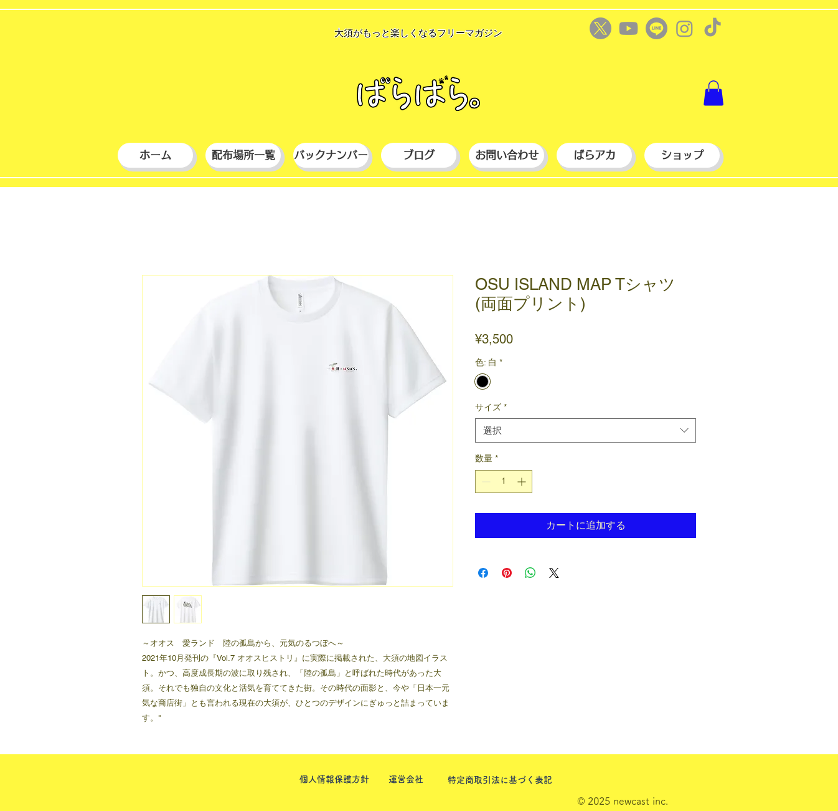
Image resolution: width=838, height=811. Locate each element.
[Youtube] (628, 28)
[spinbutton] (503, 481)
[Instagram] (684, 28)
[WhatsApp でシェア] (530, 572)
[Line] (656, 28)
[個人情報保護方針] (334, 779)
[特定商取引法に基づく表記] (500, 780)
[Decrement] (484, 481)
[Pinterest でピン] (506, 572)
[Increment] (522, 481)
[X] (600, 28)
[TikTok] (712, 28)
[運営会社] (406, 779)
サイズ (491, 407)
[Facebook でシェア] (483, 572)
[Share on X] (554, 572)
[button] (713, 93)
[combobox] (585, 430)
